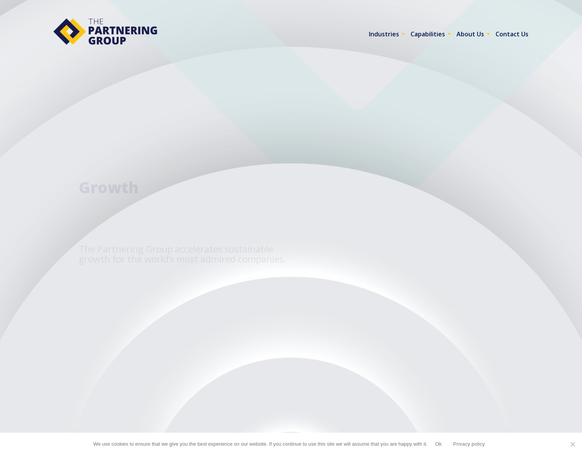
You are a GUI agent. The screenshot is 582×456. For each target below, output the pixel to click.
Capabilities (428, 34)
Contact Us (512, 34)
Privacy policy (469, 444)
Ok (438, 444)
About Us (470, 34)
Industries (384, 34)
